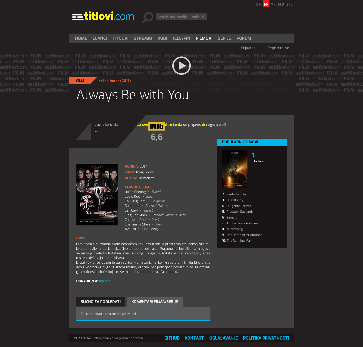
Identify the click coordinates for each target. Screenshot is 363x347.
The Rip (257, 161)
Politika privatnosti (266, 338)
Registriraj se (278, 48)
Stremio (143, 38)
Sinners (232, 217)
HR (266, 4)
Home (81, 38)
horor (114, 80)
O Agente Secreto (239, 206)
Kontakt (194, 338)
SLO (281, 4)
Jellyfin (181, 38)
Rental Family (236, 194)
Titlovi (120, 38)
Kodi (162, 38)
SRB (289, 4)
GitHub (172, 338)
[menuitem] (82, 38)
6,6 (157, 137)
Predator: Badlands (240, 212)
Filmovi (204, 38)
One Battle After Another (244, 235)
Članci (100, 38)
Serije (224, 38)
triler (103, 80)
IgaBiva (104, 281)
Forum (244, 38)
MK (273, 4)
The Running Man (239, 241)
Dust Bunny (235, 200)
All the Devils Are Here (242, 223)
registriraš (215, 124)
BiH (259, 4)
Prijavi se (248, 48)
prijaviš (194, 124)
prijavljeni (129, 314)
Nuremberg (235, 229)
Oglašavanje (223, 338)
